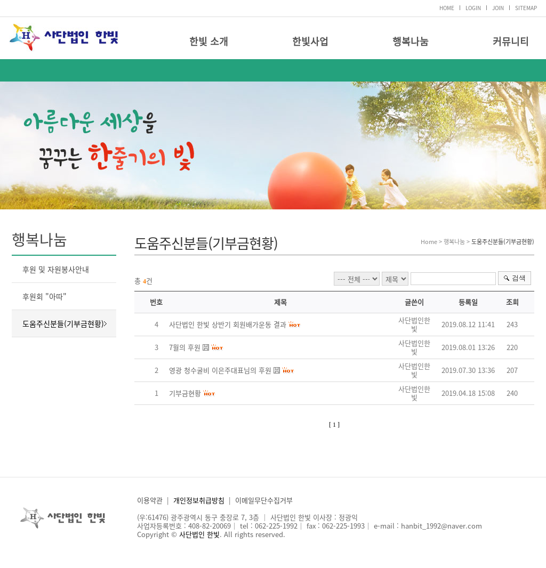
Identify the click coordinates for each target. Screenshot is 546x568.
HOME (446, 8)
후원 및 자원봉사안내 (55, 269)
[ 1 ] (334, 424)
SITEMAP (526, 8)
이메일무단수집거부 (264, 500)
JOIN (498, 8)
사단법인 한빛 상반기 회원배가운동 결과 (227, 324)
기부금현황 (185, 393)
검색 (519, 278)
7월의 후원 (184, 347)
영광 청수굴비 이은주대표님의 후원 (220, 370)
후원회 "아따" (44, 296)
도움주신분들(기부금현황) (63, 323)
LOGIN (473, 8)
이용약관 (150, 500)
